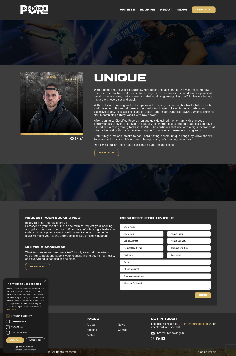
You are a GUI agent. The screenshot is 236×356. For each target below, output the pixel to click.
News (182, 9)
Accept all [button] (15, 340)
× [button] (45, 281)
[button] (25, 346)
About (166, 9)
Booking (147, 9)
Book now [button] (106, 153)
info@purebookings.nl (198, 324)
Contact (203, 10)
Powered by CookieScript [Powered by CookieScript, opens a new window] (26, 350)
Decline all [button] (36, 340)
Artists (127, 9)
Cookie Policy (207, 352)
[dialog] (25, 315)
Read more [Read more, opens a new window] (11, 309)
